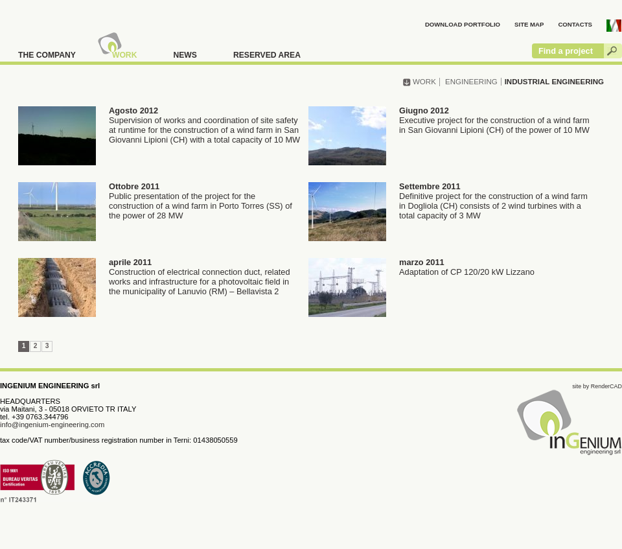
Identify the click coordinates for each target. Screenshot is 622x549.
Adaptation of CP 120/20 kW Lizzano (421, 268)
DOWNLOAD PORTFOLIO (462, 24)
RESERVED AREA (267, 55)
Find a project (565, 51)
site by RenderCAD (597, 386)
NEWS (184, 55)
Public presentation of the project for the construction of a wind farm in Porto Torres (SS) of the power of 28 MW (155, 202)
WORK (124, 55)
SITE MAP (529, 24)
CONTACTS (575, 24)
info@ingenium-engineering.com (52, 424)
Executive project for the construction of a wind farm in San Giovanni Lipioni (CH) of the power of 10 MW (449, 122)
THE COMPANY (47, 55)
